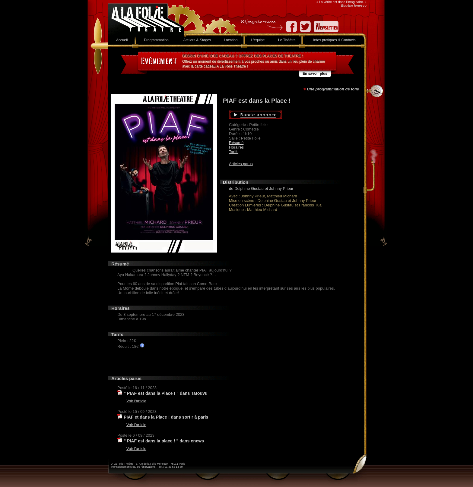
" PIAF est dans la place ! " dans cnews (164, 440)
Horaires (236, 147)
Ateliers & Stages (197, 40)
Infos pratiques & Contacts (334, 40)
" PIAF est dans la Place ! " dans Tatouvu (166, 393)
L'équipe (258, 40)
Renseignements (121, 466)
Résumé (236, 142)
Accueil (122, 40)
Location (230, 40)
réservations (148, 466)
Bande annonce (284, 114)
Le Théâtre (287, 40)
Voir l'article (136, 401)
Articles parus (241, 164)
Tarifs (233, 151)
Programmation (156, 40)
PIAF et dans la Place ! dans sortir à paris (166, 417)
